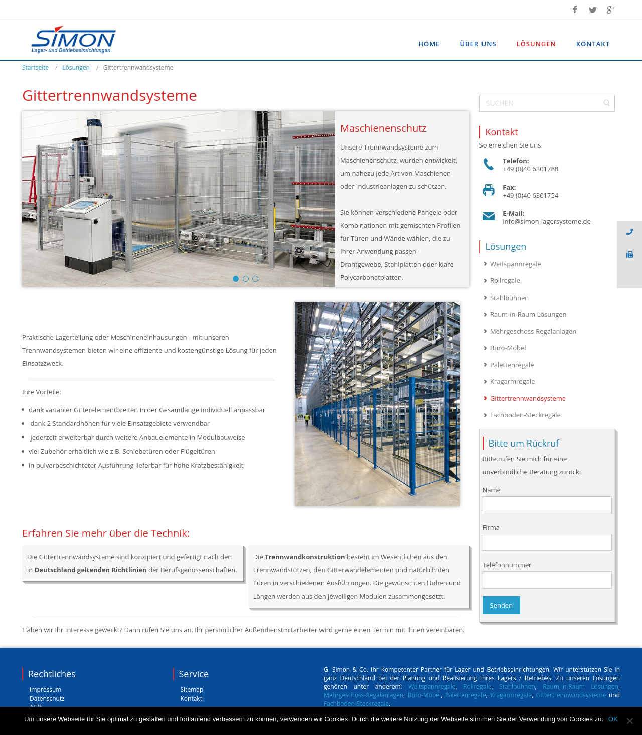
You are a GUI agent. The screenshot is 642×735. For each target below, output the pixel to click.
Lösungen (76, 67)
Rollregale (477, 686)
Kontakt (191, 698)
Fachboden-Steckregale (356, 703)
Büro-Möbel (424, 695)
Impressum (45, 689)
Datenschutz (47, 698)
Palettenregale (465, 695)
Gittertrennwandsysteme (572, 695)
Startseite (35, 67)
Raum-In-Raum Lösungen (580, 686)
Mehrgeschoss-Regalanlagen (363, 695)
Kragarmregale (511, 695)
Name (547, 499)
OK (613, 719)
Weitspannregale (431, 686)
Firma (547, 537)
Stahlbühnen (517, 686)
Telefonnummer (547, 574)
